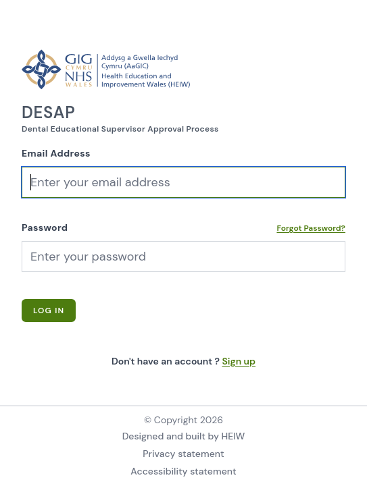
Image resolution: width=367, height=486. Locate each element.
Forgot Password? (310, 228)
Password (45, 227)
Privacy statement (183, 454)
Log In (48, 310)
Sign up (238, 361)
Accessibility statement (183, 471)
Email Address (56, 153)
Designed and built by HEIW (183, 436)
